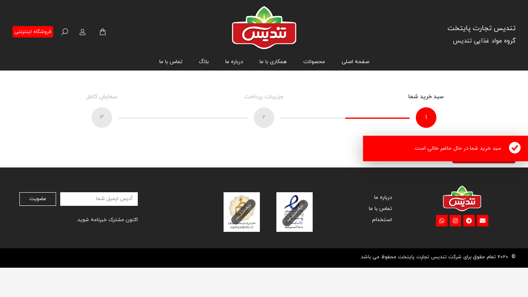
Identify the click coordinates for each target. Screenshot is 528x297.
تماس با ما (380, 208)
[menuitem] (355, 62)
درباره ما (383, 197)
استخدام (382, 220)
